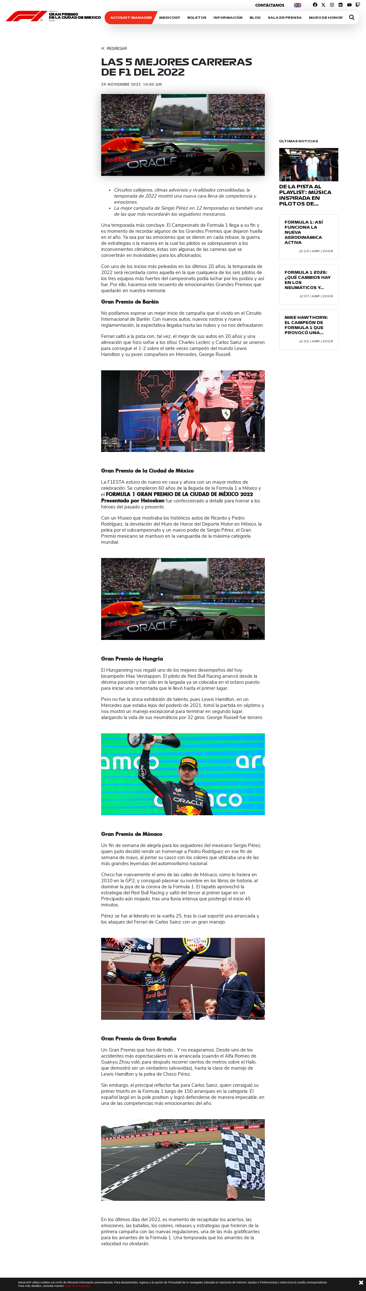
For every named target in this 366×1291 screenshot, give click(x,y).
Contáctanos (269, 5)
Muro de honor (326, 17)
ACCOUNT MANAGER (131, 17)
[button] (113, 135)
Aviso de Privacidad (77, 1286)
